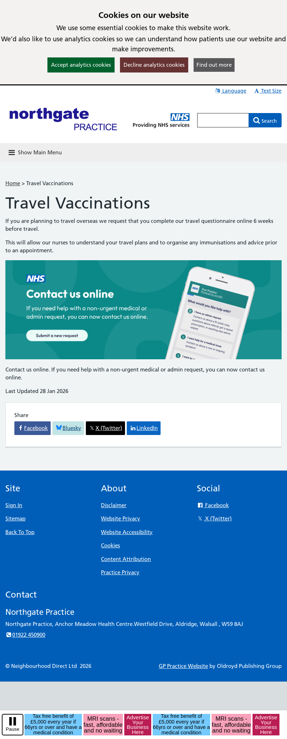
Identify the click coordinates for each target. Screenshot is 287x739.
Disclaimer (113, 505)
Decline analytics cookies (154, 64)
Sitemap (15, 518)
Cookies (110, 545)
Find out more (214, 64)
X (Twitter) (214, 518)
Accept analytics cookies (81, 64)
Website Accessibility (127, 532)
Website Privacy (120, 518)
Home (12, 183)
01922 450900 (25, 634)
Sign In (13, 505)
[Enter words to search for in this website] (223, 120)
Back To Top (19, 532)
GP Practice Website (183, 666)
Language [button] (230, 91)
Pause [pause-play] (12, 729)
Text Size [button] (267, 91)
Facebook (213, 505)
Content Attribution (126, 559)
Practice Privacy (120, 572)
